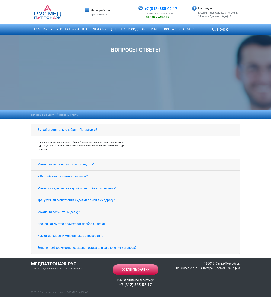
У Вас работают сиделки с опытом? (62, 176)
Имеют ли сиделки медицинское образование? (71, 236)
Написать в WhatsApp (157, 16)
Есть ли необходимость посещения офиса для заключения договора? (86, 247)
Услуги (56, 29)
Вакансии (99, 29)
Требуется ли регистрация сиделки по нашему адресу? (76, 200)
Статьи (189, 29)
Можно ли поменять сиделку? (58, 212)
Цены (114, 29)
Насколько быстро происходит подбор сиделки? (71, 224)
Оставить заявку (135, 269)
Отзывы (154, 29)
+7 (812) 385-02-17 (161, 8)
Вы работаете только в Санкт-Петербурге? (67, 130)
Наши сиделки (133, 29)
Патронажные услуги (43, 114)
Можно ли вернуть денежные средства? (65, 164)
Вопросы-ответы (68, 114)
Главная (41, 29)
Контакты (172, 29)
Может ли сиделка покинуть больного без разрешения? (76, 188)
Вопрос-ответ (76, 29)
